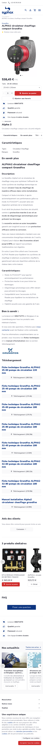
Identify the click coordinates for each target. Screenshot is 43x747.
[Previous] (2, 562)
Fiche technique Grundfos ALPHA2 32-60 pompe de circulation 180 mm (21, 464)
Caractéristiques (10, 135)
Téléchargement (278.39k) (22, 491)
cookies (10, 723)
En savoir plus (26, 135)
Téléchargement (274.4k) (21, 396)
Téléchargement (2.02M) (21, 453)
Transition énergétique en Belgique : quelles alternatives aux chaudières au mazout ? (13, 672)
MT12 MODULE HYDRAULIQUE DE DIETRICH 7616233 (13, 576)
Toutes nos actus (32, 647)
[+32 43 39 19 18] (14, 2)
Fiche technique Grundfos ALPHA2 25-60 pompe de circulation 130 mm (21, 370)
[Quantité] (8, 93)
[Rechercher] (26, 10)
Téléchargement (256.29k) (22, 434)
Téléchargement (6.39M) (21, 507)
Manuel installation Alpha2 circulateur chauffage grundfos (19, 501)
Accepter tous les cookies (29, 743)
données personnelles (24, 731)
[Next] (40, 135)
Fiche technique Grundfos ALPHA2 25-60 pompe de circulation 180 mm (21, 407)
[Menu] (39, 10)
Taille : (10, 84)
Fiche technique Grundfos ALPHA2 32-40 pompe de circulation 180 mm (21, 445)
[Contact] (4, 2)
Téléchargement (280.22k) (22, 471)
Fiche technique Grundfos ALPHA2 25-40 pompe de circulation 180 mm (21, 388)
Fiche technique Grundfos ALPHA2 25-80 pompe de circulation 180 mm (21, 427)
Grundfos (5, 23)
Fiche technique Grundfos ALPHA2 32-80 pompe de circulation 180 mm (21, 483)
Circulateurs (5, 17)
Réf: (3, 121)
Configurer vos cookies (31, 738)
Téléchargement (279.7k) (21, 415)
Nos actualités (10, 647)
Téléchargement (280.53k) (22, 377)
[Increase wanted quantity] (12, 93)
